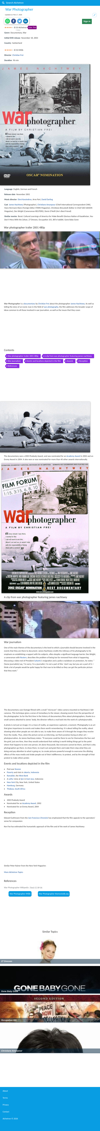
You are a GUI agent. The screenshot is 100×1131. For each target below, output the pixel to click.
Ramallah (11, 775)
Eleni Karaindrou (25, 199)
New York (11, 782)
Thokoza (10, 789)
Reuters (23, 657)
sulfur (11, 779)
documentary (29, 303)
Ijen (22, 779)
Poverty (10, 772)
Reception (83, 361)
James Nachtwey (16, 204)
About (5, 1091)
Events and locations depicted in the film (44, 361)
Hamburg (11, 785)
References (12, 366)
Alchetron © (10, 1118)
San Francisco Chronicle (38, 818)
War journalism (14, 361)
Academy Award (73, 456)
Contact (6, 1111)
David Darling (47, 199)
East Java (30, 779)
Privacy (6, 1104)
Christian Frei (17, 55)
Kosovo (18, 769)
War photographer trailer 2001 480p (23, 356)
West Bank (23, 775)
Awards (70, 361)
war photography (51, 307)
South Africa (20, 789)
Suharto (37, 660)
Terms (5, 1098)
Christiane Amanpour (46, 204)
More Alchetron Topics (13, 872)
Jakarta (27, 772)
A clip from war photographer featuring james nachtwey (68, 356)
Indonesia (35, 772)
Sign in (86, 21)
